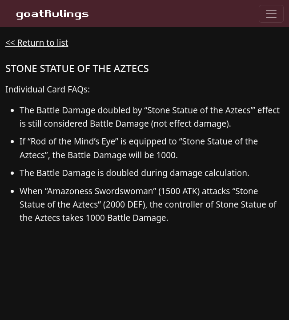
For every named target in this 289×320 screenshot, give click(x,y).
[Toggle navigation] (271, 14)
